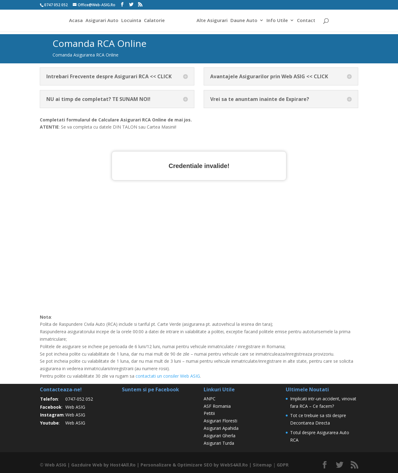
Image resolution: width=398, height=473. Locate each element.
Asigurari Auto (101, 21)
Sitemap (261, 465)
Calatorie (153, 21)
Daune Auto (244, 21)
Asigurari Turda (219, 443)
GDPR (281, 465)
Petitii (209, 413)
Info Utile (278, 21)
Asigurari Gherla (219, 436)
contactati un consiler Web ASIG (168, 376)
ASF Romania (217, 406)
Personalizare (155, 465)
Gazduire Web (86, 465)
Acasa (75, 21)
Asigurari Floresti (220, 421)
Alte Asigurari (213, 21)
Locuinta (130, 21)
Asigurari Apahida (221, 428)
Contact (307, 21)
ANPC (209, 399)
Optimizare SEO (194, 465)
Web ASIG (75, 407)
